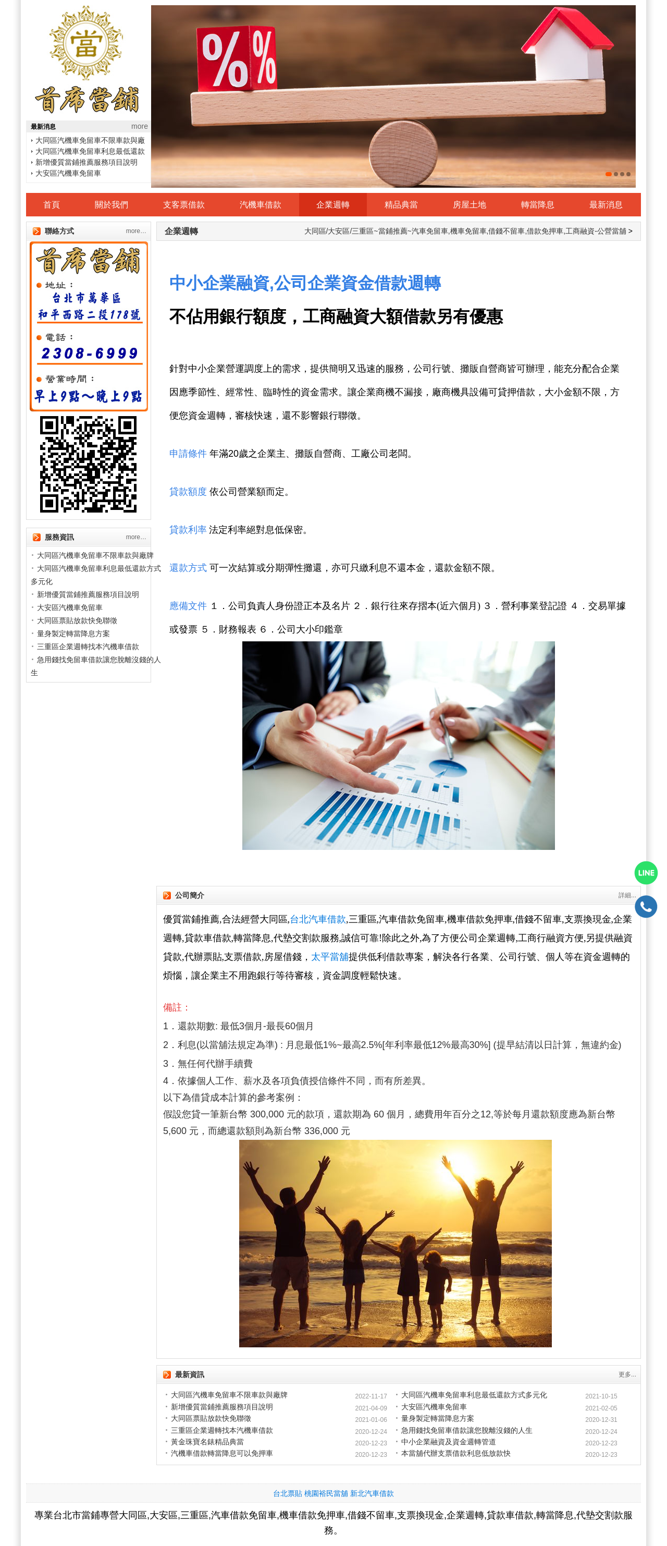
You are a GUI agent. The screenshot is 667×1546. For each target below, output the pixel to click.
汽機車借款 (260, 204)
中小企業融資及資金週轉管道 (448, 1442)
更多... (627, 1374)
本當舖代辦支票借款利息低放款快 (456, 1453)
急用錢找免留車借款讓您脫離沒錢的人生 (467, 1430)
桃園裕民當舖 (326, 1493)
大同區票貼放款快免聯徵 (77, 620)
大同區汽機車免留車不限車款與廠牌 (95, 555)
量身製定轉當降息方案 (73, 633)
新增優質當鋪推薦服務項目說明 (86, 162)
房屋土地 (469, 204)
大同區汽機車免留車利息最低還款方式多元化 (474, 1395)
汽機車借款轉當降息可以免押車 (222, 1453)
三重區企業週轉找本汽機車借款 (88, 646)
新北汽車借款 (372, 1493)
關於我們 (111, 204)
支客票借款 (184, 204)
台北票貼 (287, 1493)
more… (136, 231)
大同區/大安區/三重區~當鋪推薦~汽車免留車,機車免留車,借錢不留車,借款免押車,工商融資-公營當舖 (465, 231)
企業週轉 (333, 204)
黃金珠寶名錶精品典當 (207, 1442)
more (139, 126)
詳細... (627, 895)
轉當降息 (537, 204)
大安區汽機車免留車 (68, 173)
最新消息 (606, 204)
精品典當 (401, 204)
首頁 (51, 204)
